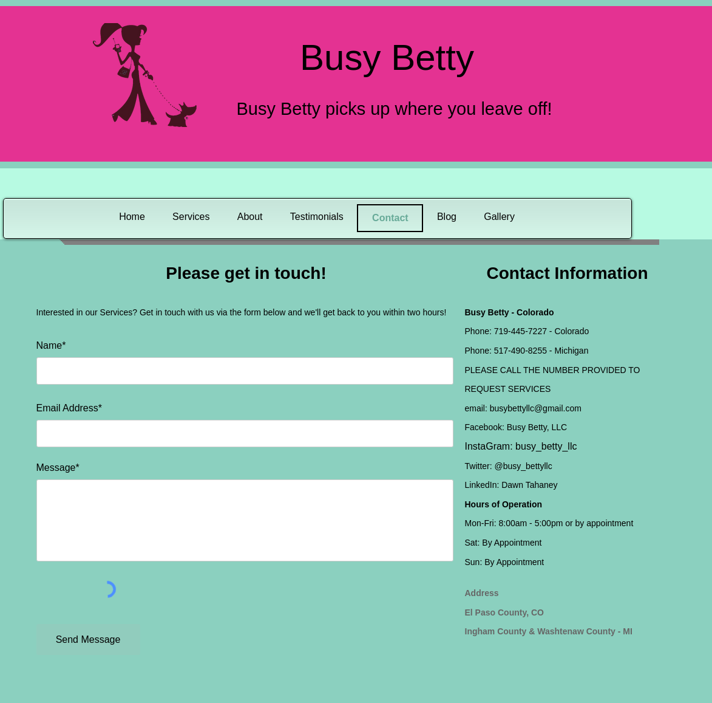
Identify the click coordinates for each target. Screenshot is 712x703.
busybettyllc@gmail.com (535, 408)
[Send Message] (88, 639)
